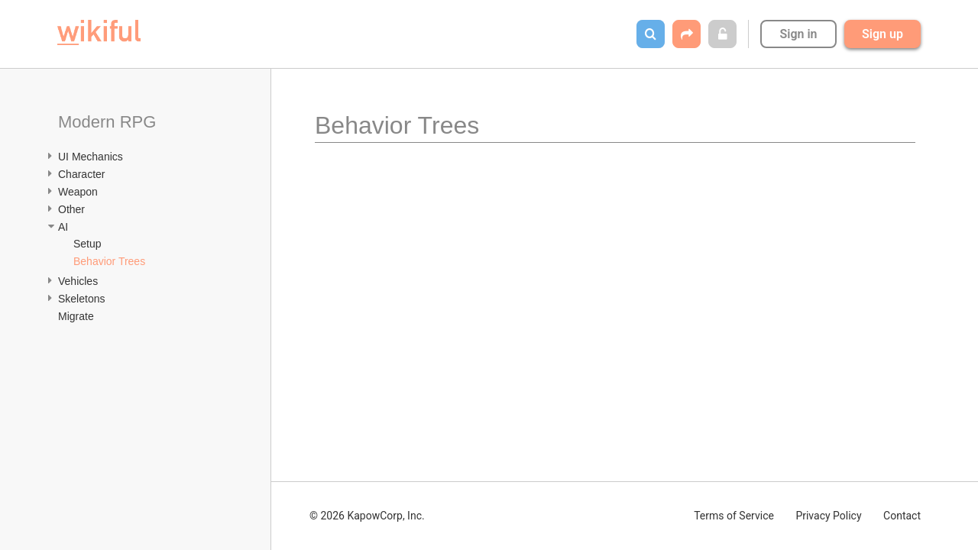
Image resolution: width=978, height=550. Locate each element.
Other (71, 209)
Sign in (798, 34)
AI (63, 227)
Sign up (882, 34)
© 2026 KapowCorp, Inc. (367, 516)
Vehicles (78, 281)
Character (81, 174)
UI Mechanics (90, 156)
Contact (902, 516)
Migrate (76, 316)
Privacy (828, 516)
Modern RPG (107, 121)
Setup (87, 244)
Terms (734, 516)
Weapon (78, 192)
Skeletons (81, 299)
